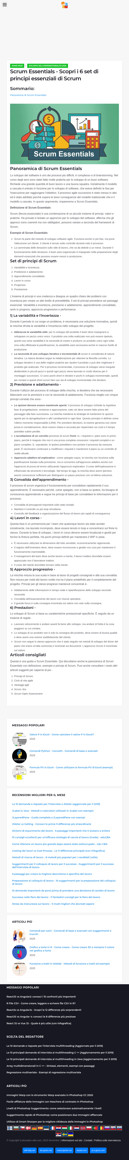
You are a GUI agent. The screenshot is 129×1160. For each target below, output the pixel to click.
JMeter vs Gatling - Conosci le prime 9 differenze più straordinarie (51, 824)
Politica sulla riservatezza (107, 1140)
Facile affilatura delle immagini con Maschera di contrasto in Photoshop (50, 1101)
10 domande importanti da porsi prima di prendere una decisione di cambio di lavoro (63, 890)
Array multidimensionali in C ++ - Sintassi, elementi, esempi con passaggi (51, 1065)
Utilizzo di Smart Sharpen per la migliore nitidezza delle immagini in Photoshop (55, 1121)
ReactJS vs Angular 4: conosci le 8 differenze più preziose (41, 1016)
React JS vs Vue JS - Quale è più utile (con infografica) (39, 1023)
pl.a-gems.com (98, 1150)
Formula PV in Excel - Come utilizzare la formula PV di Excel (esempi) (71, 767)
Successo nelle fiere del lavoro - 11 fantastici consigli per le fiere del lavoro (56, 897)
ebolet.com (82, 1150)
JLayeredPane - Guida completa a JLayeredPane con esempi (48, 817)
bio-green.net (46, 1150)
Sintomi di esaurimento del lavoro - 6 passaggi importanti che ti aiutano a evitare (61, 830)
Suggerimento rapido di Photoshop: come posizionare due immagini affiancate (54, 1114)
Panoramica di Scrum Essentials (28, 95)
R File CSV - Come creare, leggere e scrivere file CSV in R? (41, 1003)
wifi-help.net (29, 1150)
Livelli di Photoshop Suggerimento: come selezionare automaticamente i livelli (54, 1108)
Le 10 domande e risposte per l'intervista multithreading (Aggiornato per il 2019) (55, 1045)
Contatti (88, 1140)
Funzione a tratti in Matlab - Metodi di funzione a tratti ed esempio (70, 963)
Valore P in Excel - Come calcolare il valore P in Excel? (62, 734)
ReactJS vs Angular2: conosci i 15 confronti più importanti (41, 996)
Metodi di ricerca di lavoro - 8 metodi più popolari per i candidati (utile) (55, 857)
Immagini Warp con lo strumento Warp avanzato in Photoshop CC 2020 (50, 1095)
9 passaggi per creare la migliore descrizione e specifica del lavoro (52, 874)
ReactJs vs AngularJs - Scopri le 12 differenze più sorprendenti (44, 1009)
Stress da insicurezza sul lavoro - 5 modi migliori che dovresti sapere (53, 903)
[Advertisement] (64, 34)
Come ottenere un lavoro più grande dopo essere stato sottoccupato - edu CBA (60, 844)
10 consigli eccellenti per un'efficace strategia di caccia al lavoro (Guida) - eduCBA (61, 837)
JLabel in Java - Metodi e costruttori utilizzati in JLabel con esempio (53, 810)
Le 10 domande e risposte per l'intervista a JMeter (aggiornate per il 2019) (56, 804)
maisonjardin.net (64, 1150)
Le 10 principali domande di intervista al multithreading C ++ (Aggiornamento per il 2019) (60, 1052)
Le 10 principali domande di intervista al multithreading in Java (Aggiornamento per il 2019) (62, 1059)
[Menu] (5, 5)
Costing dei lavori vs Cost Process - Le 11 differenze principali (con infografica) (58, 850)
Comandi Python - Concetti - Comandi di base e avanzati (64, 750)
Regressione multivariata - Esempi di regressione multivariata (44, 1072)
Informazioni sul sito (71, 1140)
